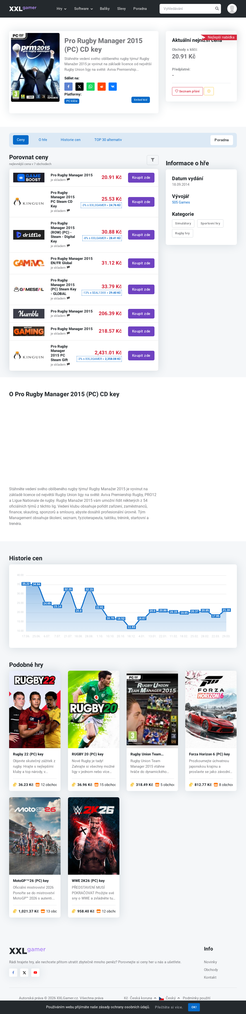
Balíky (105, 8)
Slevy (121, 8)
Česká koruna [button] (140, 998)
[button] (232, 8)
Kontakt (210, 977)
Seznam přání (187, 91)
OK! (194, 1007)
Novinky (210, 962)
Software (83, 8)
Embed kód (141, 99)
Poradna (140, 8)
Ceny (21, 140)
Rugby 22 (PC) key (28, 754)
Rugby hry (182, 233)
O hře (43, 140)
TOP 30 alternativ (108, 140)
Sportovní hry (210, 223)
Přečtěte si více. (169, 1007)
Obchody (211, 970)
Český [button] (169, 998)
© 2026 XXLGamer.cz (61, 998)
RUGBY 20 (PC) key (88, 754)
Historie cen (70, 140)
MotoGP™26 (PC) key (31, 880)
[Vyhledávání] (190, 9)
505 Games (181, 202)
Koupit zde (141, 177)
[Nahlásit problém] (209, 91)
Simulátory (183, 223)
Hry (61, 8)
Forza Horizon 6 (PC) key (209, 754)
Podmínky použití (196, 998)
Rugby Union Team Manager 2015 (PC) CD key (149, 754)
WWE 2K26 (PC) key (88, 880)
